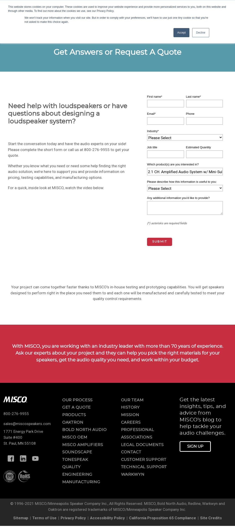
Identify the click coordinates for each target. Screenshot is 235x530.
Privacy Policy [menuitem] (73, 518)
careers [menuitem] (131, 422)
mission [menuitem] (130, 415)
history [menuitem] (130, 407)
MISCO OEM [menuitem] (74, 437)
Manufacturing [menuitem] (81, 482)
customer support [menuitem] (143, 460)
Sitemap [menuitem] (20, 518)
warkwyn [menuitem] (133, 474)
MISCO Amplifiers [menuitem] (82, 445)
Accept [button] (181, 32)
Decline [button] (200, 32)
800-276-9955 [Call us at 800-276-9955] (16, 413)
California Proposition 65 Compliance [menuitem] (162, 518)
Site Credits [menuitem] (211, 518)
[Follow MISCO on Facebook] (11, 458)
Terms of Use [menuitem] (44, 518)
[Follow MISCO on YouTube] (35, 458)
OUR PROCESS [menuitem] (77, 400)
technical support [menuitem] (144, 467)
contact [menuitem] (131, 452)
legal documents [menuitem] (142, 445)
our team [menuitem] (132, 400)
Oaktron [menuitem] (72, 422)
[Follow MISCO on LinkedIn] (23, 458)
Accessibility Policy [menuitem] (107, 518)
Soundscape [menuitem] (77, 452)
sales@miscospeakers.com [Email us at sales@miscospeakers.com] (27, 423)
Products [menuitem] (74, 415)
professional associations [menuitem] (137, 433)
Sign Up (195, 446)
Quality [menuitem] (71, 467)
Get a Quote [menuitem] (76, 407)
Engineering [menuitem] (77, 474)
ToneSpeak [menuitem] (75, 460)
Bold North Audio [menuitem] (84, 430)
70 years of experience (196, 346)
